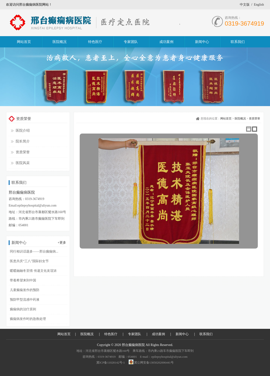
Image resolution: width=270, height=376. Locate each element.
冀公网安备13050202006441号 (154, 362)
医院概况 (240, 118)
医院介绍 (23, 130)
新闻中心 (182, 334)
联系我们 (206, 334)
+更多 (62, 242)
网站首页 (226, 118)
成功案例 (158, 334)
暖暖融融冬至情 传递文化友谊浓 (33, 270)
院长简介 (23, 141)
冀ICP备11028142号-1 (110, 362)
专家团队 (134, 334)
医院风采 (23, 163)
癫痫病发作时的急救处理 (28, 319)
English (259, 4)
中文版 (245, 4)
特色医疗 (110, 334)
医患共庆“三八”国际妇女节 (29, 261)
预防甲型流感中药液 (24, 299)
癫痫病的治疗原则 (23, 309)
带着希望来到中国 (23, 280)
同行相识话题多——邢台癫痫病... (34, 251)
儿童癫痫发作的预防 (24, 290)
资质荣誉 (23, 152)
